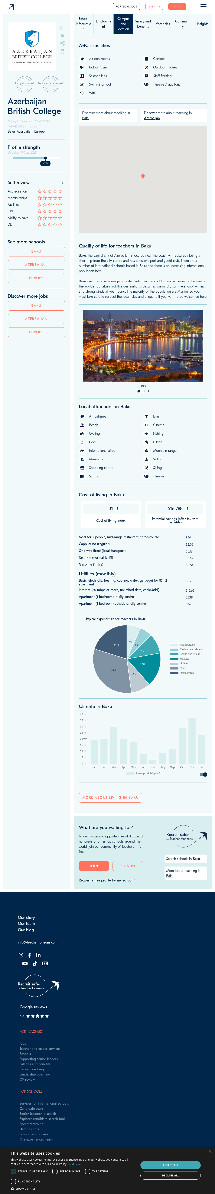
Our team (26, 923)
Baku (36, 251)
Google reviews (33, 1007)
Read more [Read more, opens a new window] (74, 1164)
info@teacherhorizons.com (37, 942)
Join (177, 6)
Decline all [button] (170, 1175)
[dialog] (107, 1170)
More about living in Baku (110, 798)
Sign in (154, 6)
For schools (126, 6)
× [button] (210, 1151)
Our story (26, 917)
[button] (143, 176)
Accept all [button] (171, 1165)
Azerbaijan (36, 265)
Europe (36, 278)
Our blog (26, 929)
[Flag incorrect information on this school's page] (62, 35)
